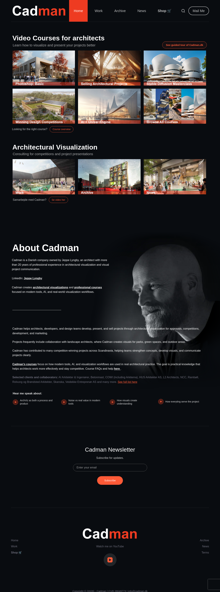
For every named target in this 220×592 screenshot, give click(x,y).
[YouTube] (110, 554)
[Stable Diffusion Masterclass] (175, 70)
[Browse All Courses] (175, 108)
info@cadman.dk (138, 586)
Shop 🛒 (165, 11)
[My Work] (44, 182)
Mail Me (199, 11)
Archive (120, 11)
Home (78, 11)
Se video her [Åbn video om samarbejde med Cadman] (58, 205)
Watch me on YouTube (110, 541)
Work (99, 11)
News (142, 11)
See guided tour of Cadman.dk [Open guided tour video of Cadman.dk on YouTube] (184, 45)
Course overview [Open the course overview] (62, 132)
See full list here (127, 378)
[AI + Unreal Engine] (109, 108)
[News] (175, 182)
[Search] (183, 11)
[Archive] (109, 182)
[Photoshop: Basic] (44, 70)
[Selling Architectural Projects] (109, 70)
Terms (205, 547)
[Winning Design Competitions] (44, 108)
